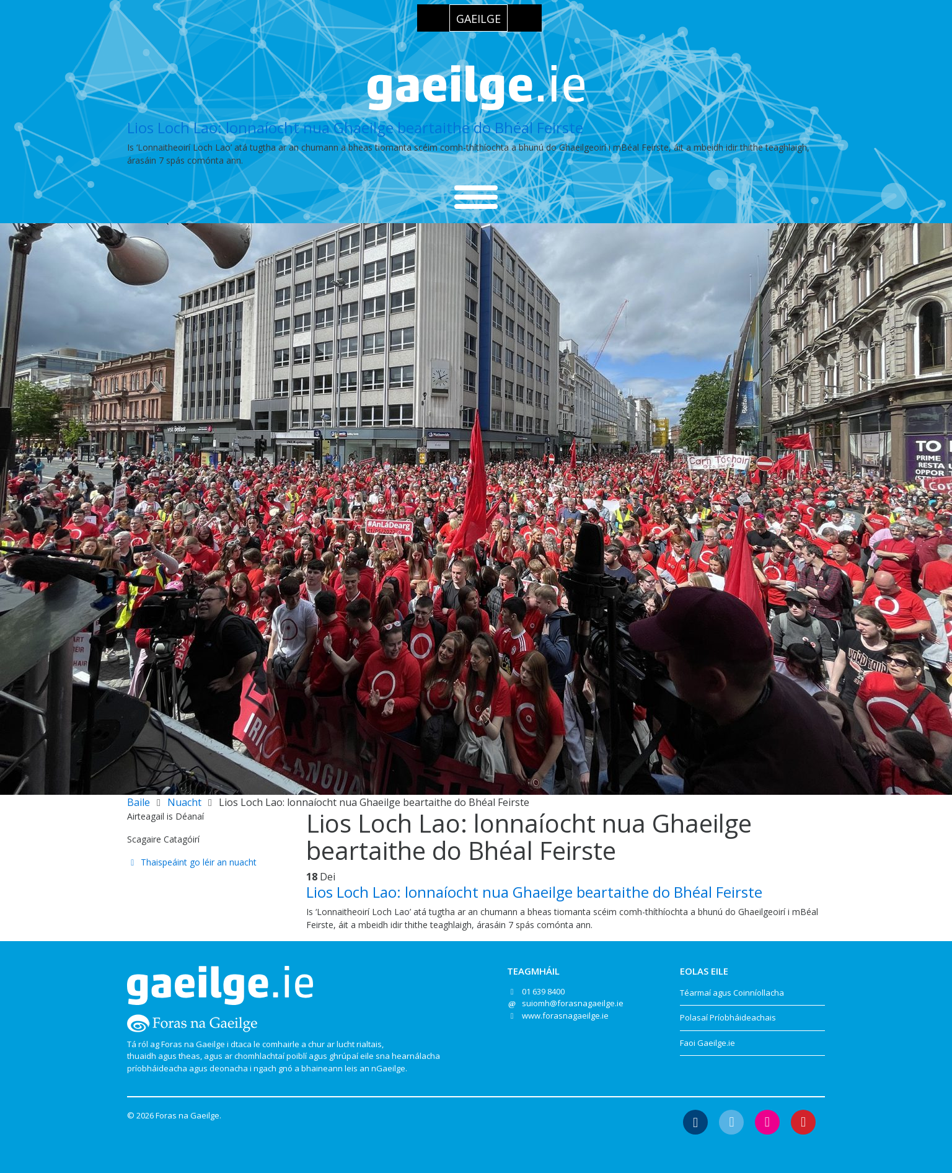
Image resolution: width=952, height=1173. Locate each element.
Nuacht (184, 802)
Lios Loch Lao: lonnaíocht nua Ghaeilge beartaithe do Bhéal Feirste (355, 127)
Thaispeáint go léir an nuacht (192, 862)
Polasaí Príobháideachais (728, 1017)
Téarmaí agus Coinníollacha (732, 992)
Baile (138, 802)
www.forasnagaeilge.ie (565, 1015)
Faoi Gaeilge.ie (707, 1042)
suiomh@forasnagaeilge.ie (573, 1003)
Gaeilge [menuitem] (478, 18)
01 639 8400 (543, 991)
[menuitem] (478, 18)
